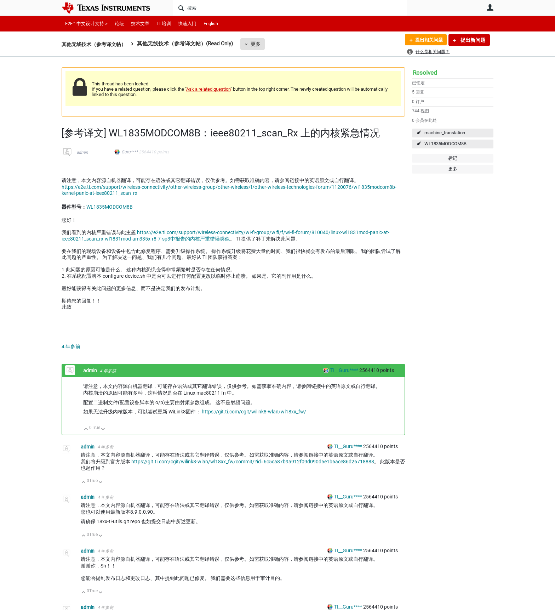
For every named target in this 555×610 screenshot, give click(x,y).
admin (82, 152)
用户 (489, 7)
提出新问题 (472, 40)
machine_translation (444, 132)
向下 (103, 430)
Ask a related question (208, 89)
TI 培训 (163, 23)
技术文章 (140, 23)
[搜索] (290, 8)
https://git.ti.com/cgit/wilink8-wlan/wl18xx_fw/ (254, 411)
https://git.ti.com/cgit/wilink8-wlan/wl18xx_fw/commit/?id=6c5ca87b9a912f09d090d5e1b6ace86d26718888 (252, 461)
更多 (260, 44)
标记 (452, 158)
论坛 (119, 23)
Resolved (425, 72)
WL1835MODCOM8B (445, 143)
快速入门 (187, 23)
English (211, 23)
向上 (86, 430)
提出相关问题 (427, 40)
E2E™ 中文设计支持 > (86, 23)
